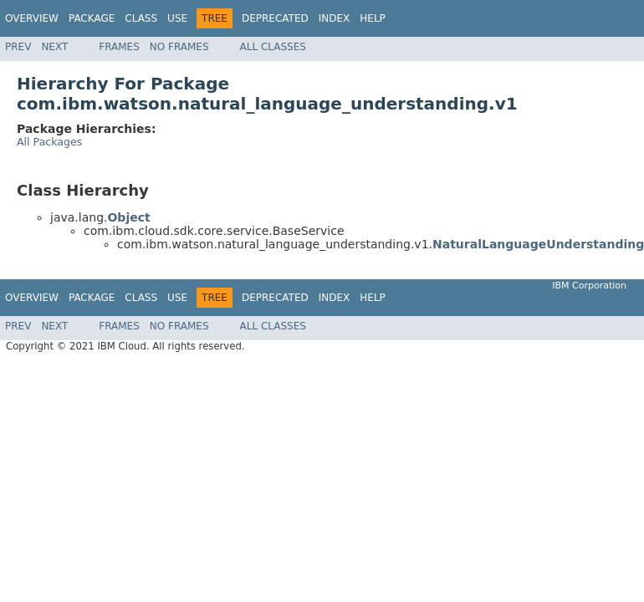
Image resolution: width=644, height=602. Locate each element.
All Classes (273, 47)
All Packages (49, 141)
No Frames (179, 47)
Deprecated (275, 18)
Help (373, 18)
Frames (119, 47)
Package (92, 18)
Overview (32, 18)
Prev (18, 47)
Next (54, 47)
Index (334, 18)
